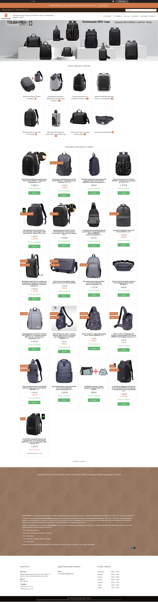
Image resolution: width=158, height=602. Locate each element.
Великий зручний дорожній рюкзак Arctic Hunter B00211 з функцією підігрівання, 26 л (34, 181)
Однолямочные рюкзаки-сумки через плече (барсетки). (31, 134)
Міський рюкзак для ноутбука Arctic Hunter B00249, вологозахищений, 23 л (93, 283)
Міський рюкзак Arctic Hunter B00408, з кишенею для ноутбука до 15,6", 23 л (124, 181)
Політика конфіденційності (113, 600)
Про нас (127, 16)
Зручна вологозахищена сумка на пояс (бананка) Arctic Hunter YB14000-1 (123, 283)
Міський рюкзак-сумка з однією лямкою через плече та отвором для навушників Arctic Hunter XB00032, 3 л (64, 336)
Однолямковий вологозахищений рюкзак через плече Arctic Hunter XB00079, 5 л (34, 388)
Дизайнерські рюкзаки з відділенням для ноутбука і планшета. (55, 98)
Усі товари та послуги (78, 461)
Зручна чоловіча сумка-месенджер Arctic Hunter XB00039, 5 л (94, 334)
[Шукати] (154, 10)
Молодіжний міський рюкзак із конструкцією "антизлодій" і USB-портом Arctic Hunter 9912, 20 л (34, 232)
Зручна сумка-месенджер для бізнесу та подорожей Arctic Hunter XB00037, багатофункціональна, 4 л (123, 335)
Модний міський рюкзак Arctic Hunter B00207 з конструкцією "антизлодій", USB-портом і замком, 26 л (64, 233)
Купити (34, 193)
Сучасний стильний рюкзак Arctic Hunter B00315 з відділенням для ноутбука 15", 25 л (64, 181)
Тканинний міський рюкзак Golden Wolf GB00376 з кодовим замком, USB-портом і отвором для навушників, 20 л (34, 336)
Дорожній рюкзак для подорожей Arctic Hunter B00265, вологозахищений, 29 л (64, 388)
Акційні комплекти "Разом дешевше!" (31, 97)
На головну (107, 16)
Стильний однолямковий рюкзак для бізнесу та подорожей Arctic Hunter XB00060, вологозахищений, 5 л (94, 233)
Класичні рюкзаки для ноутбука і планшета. (78, 97)
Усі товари (117, 16)
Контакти (135, 16)
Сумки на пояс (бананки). (77, 132)
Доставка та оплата (148, 16)
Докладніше (103, 5)
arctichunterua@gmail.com (66, 574)
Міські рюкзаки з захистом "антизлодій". (127, 97)
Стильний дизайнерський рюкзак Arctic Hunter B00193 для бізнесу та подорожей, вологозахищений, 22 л (124, 389)
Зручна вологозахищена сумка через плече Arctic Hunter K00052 (64, 282)
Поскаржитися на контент (98, 600)
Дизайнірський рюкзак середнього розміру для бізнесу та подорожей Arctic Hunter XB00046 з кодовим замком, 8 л (34, 284)
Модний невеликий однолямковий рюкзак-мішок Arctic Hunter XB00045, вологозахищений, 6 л (94, 181)
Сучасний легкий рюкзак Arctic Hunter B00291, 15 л (124, 231)
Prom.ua (88, 598)
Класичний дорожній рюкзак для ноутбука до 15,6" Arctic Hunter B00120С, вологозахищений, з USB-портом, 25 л (34, 441)
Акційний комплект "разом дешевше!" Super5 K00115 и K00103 (94, 388)
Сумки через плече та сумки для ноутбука (55, 133)
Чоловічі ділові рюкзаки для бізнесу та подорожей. (102, 97)
